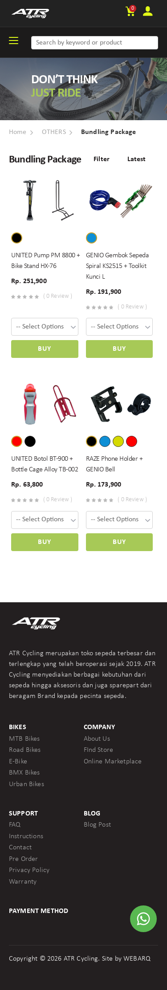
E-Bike (18, 761)
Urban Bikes (26, 784)
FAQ (14, 824)
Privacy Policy (29, 870)
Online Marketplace (113, 761)
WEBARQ (137, 958)
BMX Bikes (24, 772)
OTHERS (54, 132)
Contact (20, 847)
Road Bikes (25, 750)
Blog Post (97, 824)
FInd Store (99, 750)
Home (18, 132)
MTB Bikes (24, 738)
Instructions (26, 836)
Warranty (23, 881)
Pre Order (23, 859)
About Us (97, 738)
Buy (44, 349)
